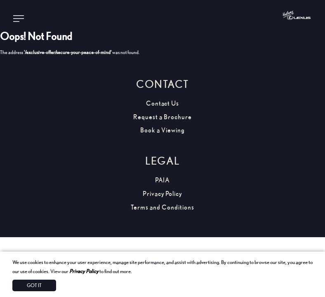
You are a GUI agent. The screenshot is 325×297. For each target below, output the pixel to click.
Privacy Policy (84, 271)
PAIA (162, 180)
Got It (34, 285)
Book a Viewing (162, 130)
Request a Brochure (162, 117)
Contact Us (162, 103)
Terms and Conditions (162, 207)
